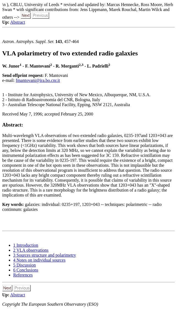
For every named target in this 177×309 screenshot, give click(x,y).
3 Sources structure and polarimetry (44, 255)
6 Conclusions (25, 270)
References (23, 275)
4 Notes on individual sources (39, 260)
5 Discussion (24, 265)
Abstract (17, 22)
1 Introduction (25, 245)
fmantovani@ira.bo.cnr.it (38, 80)
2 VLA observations (31, 250)
